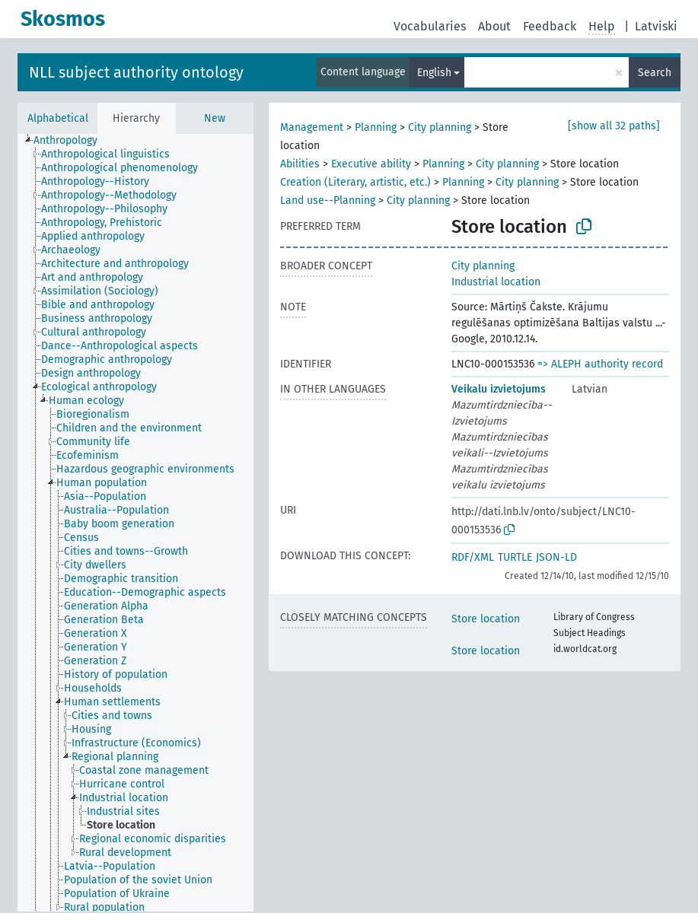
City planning (439, 127)
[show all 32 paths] (614, 125)
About (494, 26)
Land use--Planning (327, 200)
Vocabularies (430, 26)
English (434, 72)
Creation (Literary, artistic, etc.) (355, 182)
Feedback (549, 26)
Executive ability (371, 163)
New (214, 118)
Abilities (300, 163)
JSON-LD (556, 557)
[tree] (135, 522)
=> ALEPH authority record (600, 364)
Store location (485, 618)
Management (311, 127)
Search (654, 72)
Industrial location (495, 281)
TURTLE (515, 557)
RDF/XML (472, 557)
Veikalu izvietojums (498, 389)
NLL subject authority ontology (136, 72)
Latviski (656, 26)
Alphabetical (57, 118)
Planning (376, 127)
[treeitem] (72, 141)
